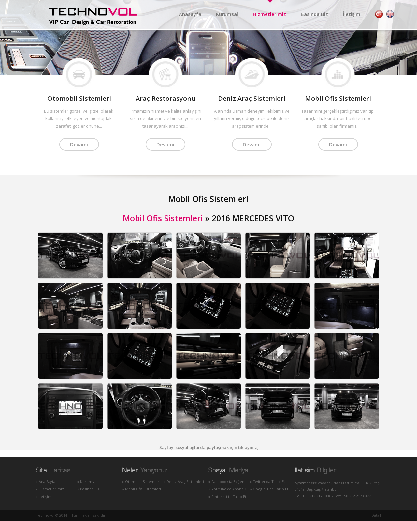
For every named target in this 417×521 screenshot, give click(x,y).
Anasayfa (190, 14)
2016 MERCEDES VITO (253, 217)
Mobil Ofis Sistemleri (163, 217)
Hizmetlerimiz (269, 14)
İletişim (351, 14)
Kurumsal (227, 14)
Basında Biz (314, 14)
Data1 (376, 515)
